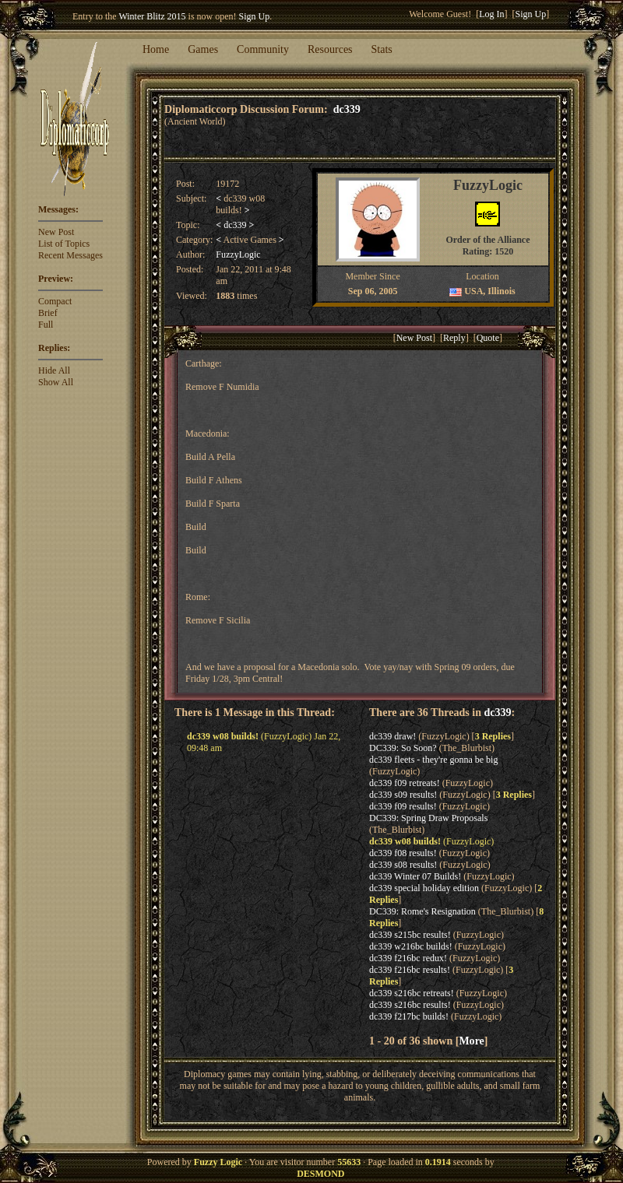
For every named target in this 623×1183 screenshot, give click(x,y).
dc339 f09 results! (403, 806)
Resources (330, 49)
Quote (488, 337)
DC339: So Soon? (403, 747)
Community (263, 49)
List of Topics (64, 243)
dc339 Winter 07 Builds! (415, 876)
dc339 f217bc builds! (409, 1016)
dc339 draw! (392, 736)
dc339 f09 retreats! (404, 783)
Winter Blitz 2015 (151, 16)
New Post (56, 231)
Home (156, 49)
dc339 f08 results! (403, 853)
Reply (454, 337)
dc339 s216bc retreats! (411, 993)
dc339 (347, 109)
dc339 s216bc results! (410, 1004)
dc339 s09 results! (403, 794)
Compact (55, 301)
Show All (55, 382)
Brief (48, 312)
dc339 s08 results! (403, 864)
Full (45, 324)
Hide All (54, 370)
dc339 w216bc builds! (410, 946)
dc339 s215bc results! (410, 934)
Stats (381, 49)
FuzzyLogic (238, 254)
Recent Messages (70, 255)
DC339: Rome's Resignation (422, 911)
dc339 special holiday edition (424, 888)
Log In (491, 14)
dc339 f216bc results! (409, 969)
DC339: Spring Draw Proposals (428, 818)
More (471, 1040)
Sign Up (254, 16)
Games (203, 49)
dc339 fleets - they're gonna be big (433, 759)
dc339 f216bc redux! (408, 958)
